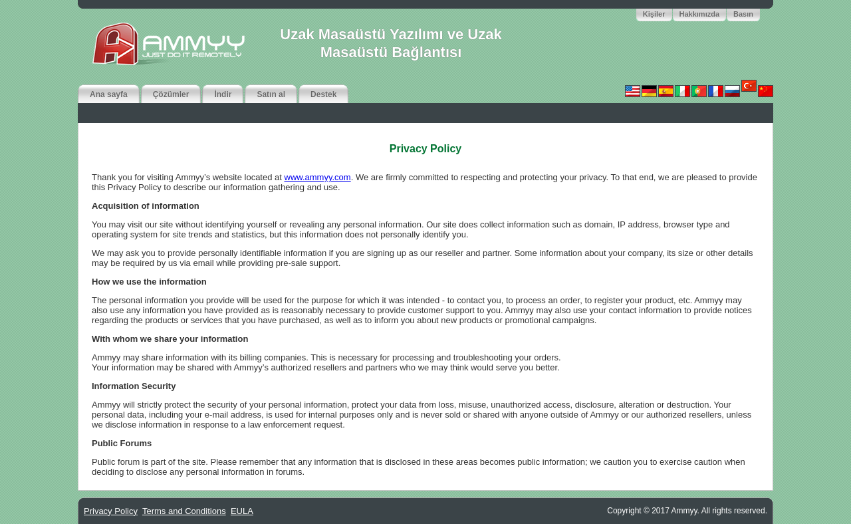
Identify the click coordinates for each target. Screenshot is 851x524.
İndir (222, 94)
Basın (743, 14)
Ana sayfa (109, 94)
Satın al (271, 94)
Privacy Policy (111, 511)
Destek (323, 94)
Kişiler (654, 14)
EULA (242, 511)
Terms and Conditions (184, 511)
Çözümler (171, 94)
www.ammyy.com (318, 177)
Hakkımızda (699, 14)
